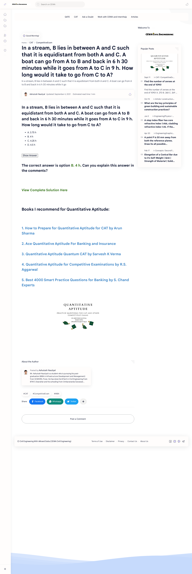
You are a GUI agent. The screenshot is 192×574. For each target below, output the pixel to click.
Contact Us (132, 566)
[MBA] (57, 518)
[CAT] (76, 16)
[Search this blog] (60, 4)
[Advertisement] (101, 41)
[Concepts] (159, 190)
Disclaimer (110, 566)
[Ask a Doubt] (87, 16)
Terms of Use (97, 566)
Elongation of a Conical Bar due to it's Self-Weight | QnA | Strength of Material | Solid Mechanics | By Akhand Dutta (160, 198)
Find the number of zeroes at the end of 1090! (159, 123)
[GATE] (67, 16)
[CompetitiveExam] (41, 518)
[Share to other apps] (83, 526)
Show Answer (30, 236)
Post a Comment (78, 543)
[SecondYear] (170, 190)
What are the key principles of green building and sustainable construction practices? (160, 146)
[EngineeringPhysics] (163, 156)
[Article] (158, 139)
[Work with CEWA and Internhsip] (112, 16)
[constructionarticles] (170, 139)
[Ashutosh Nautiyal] (37, 174)
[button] (187, 4)
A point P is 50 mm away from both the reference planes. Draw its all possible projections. (160, 181)
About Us (144, 566)
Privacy (121, 566)
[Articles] (134, 16)
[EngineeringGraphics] (165, 173)
